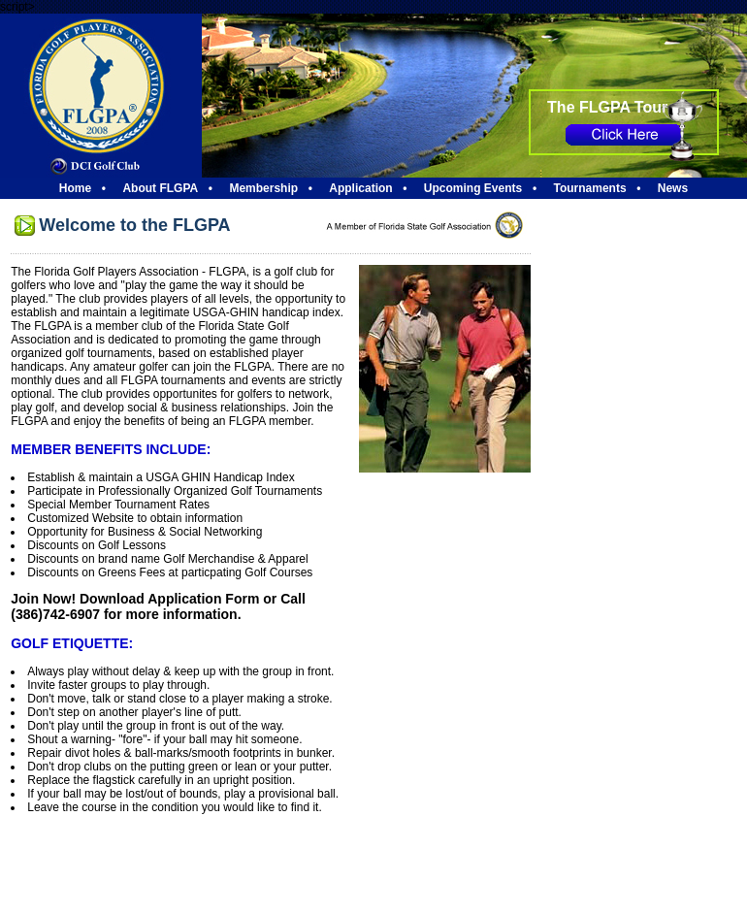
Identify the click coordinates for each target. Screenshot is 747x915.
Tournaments (589, 188)
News (673, 188)
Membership (263, 188)
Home (75, 188)
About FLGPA (160, 188)
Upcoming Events (473, 188)
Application (360, 188)
